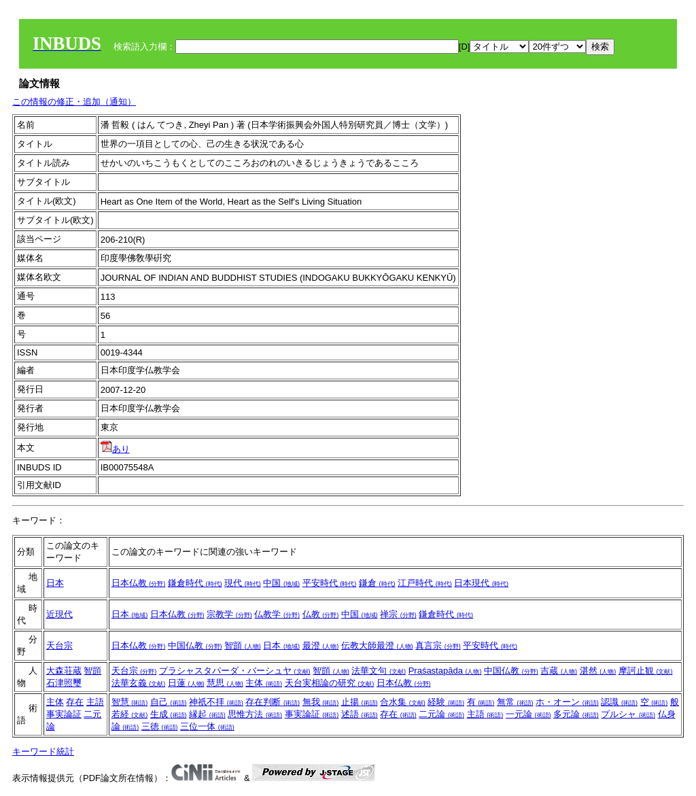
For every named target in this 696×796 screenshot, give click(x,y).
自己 (168, 702)
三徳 (159, 726)
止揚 (359, 702)
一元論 (528, 714)
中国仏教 (195, 645)
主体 (263, 683)
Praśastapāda (445, 670)
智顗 (242, 645)
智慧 (129, 702)
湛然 (598, 670)
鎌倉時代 (195, 583)
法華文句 (378, 670)
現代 (242, 583)
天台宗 (59, 645)
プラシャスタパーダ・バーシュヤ (235, 670)
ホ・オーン (567, 702)
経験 (446, 702)
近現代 (59, 614)
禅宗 (398, 614)
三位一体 (207, 726)
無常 (515, 702)
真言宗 (438, 645)
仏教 (320, 614)
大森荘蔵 (64, 670)
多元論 (576, 714)
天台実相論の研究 (330, 683)
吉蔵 (558, 670)
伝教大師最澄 (377, 645)
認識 (619, 702)
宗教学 (229, 614)
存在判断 (272, 702)
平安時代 (329, 583)
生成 (168, 714)
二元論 (441, 714)
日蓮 (186, 683)
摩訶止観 (646, 670)
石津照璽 (64, 683)
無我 (320, 702)
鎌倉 (377, 583)
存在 (75, 702)
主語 (95, 702)
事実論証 (64, 714)
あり (115, 449)
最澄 (320, 645)
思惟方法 (255, 714)
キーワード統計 (43, 751)
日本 (55, 583)
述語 (359, 714)
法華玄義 (138, 683)
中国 (281, 583)
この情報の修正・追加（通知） (74, 102)
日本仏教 (138, 583)
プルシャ (628, 714)
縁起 (207, 714)
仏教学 (277, 614)
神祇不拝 (216, 702)
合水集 (402, 702)
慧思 (225, 683)
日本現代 (481, 583)
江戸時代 (425, 583)
